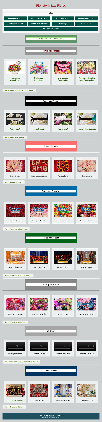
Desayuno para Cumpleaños (63, 79)
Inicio (51, 13)
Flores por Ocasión (15, 18)
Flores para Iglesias (15, 24)
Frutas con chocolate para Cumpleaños (86, 79)
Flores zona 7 (63, 129)
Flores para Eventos (39, 24)
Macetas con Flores (51, 29)
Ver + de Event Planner (14, 407)
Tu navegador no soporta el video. (15, 346)
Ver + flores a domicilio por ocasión (19, 90)
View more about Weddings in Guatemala (21, 362)
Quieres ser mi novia (15, 400)
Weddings (63, 24)
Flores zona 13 (15, 129)
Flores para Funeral (39, 18)
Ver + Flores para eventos (15, 322)
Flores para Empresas (86, 18)
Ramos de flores (62, 18)
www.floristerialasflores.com (51, 417)
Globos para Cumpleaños (39, 79)
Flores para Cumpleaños (15, 79)
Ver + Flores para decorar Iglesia (18, 275)
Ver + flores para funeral (14, 137)
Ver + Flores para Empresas (16, 229)
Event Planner (86, 24)
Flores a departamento (87, 129)
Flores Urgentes (39, 129)
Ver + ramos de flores (13, 182)
